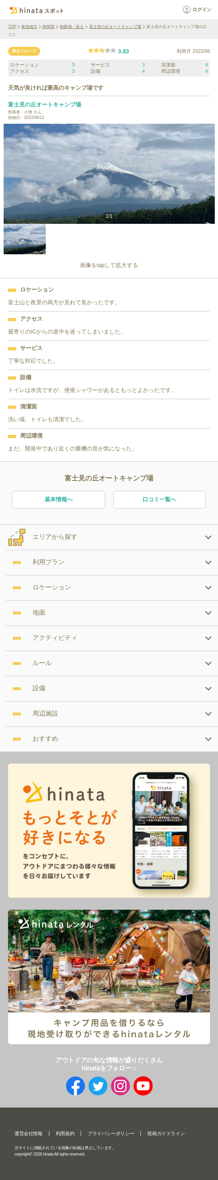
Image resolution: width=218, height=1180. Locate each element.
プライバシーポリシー (111, 1133)
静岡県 (49, 26)
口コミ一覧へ (159, 499)
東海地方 (29, 26)
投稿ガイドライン (166, 1133)
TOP (12, 26)
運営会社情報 (28, 1133)
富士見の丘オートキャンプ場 (115, 26)
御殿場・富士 (72, 26)
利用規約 (65, 1133)
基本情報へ (59, 499)
